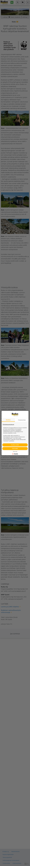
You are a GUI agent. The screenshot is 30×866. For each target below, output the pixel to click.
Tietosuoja (15, 451)
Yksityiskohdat (22, 420)
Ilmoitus (8, 419)
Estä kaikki (15, 448)
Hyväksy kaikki (15, 445)
